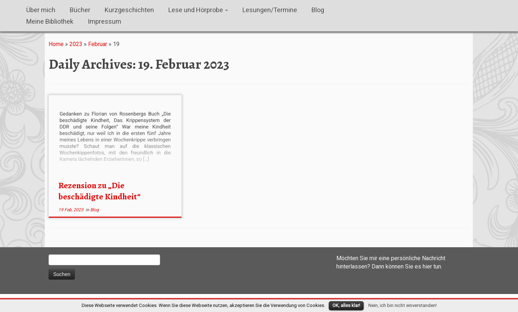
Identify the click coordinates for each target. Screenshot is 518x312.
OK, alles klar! (346, 305)
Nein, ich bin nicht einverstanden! (402, 305)
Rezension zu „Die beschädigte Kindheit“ (99, 191)
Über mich (40, 10)
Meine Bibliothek (49, 21)
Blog (318, 10)
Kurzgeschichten (129, 10)
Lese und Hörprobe (198, 10)
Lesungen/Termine (269, 10)
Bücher (80, 10)
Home (56, 44)
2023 (75, 44)
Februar (97, 44)
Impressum (104, 21)
